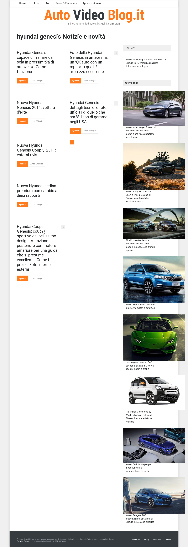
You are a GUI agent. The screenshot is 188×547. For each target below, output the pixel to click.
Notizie (35, 3)
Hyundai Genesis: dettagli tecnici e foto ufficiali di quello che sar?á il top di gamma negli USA (88, 112)
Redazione (157, 540)
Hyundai (22, 81)
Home (22, 3)
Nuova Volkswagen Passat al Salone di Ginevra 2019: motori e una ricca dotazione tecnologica (146, 63)
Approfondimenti (92, 3)
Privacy (146, 540)
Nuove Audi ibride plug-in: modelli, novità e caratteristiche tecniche (139, 467)
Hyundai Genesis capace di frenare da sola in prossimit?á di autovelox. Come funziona (35, 62)
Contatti (168, 540)
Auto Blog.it (94, 15)
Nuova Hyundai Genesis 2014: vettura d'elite (36, 107)
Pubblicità (136, 540)
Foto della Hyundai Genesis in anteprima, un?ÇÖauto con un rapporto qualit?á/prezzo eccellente (89, 62)
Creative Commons (24, 541)
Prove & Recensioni (67, 3)
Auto (48, 3)
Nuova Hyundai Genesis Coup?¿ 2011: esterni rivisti (36, 150)
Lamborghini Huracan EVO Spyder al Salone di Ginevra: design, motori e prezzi (140, 365)
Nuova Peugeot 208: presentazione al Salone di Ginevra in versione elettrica (140, 518)
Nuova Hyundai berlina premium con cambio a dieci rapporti (37, 191)
